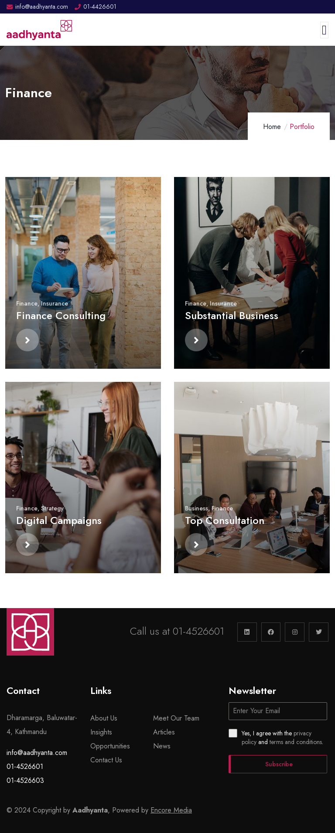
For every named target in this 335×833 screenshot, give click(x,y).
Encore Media (171, 810)
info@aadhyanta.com (37, 753)
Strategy (52, 508)
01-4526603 (25, 780)
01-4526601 (198, 631)
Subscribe (279, 764)
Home (272, 127)
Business (196, 508)
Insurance (54, 303)
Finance (27, 303)
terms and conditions (296, 742)
